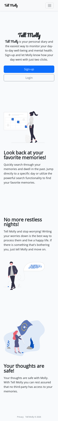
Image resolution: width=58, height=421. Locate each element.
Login (29, 78)
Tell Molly (11, 5)
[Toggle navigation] (49, 5)
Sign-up (29, 69)
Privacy (20, 417)
